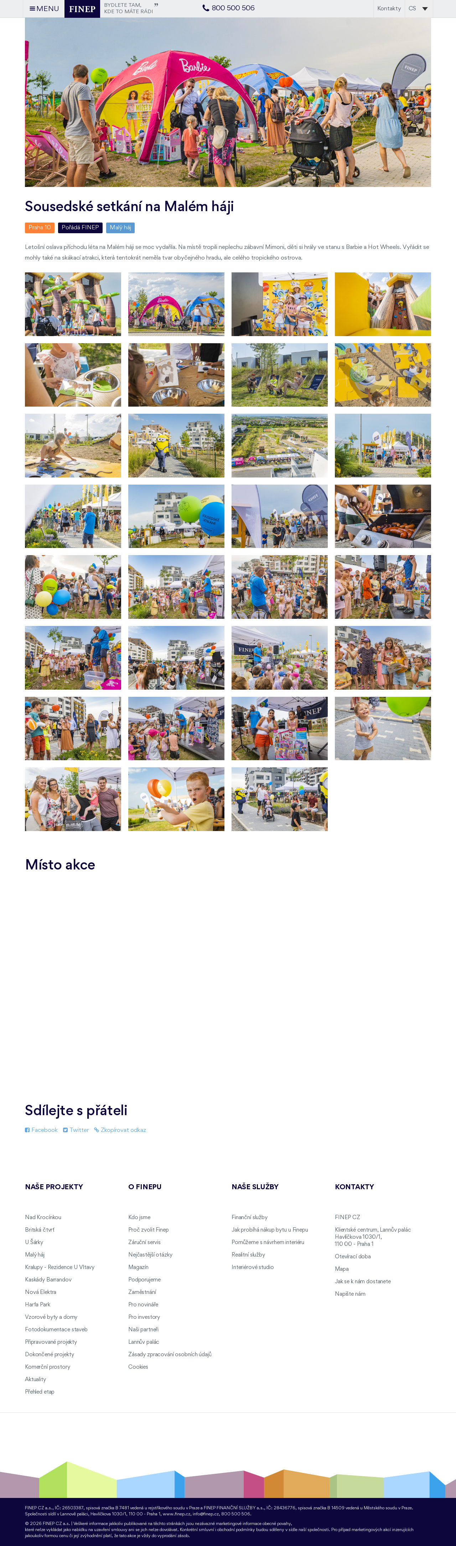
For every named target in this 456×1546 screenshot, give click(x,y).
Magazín (138, 1267)
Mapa (341, 1269)
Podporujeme (144, 1280)
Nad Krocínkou (43, 1217)
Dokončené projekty (49, 1354)
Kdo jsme (139, 1217)
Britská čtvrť (40, 1230)
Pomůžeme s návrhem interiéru (268, 1242)
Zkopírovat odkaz (120, 1130)
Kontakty (389, 8)
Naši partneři (143, 1329)
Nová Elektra (40, 1292)
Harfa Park (37, 1304)
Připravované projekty (51, 1342)
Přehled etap (40, 1392)
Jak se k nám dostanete (363, 1281)
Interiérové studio (253, 1267)
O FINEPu (145, 1187)
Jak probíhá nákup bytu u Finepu (270, 1230)
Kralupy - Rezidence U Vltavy (59, 1267)
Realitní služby (248, 1255)
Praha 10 (39, 227)
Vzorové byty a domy (51, 1317)
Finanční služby (250, 1217)
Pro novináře (143, 1304)
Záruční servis (144, 1242)
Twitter (76, 1130)
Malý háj (120, 227)
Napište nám (350, 1294)
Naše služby (255, 1187)
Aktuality (35, 1379)
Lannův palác (143, 1342)
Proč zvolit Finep (148, 1230)
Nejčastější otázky (150, 1255)
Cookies (138, 1367)
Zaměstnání (142, 1292)
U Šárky (34, 1242)
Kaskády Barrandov (48, 1280)
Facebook (41, 1130)
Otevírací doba (353, 1256)
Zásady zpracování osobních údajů (170, 1354)
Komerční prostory (47, 1367)
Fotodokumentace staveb (56, 1329)
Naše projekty (54, 1187)
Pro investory (144, 1317)
